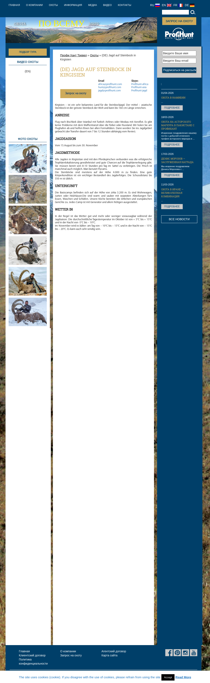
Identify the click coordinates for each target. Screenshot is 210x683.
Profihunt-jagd (139, 90)
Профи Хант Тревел (73, 55)
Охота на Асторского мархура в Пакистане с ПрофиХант (177, 125)
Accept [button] (168, 677)
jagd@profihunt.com (109, 90)
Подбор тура (27, 52)
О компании (34, 5)
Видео (107, 5)
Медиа (92, 5)
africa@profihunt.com (110, 84)
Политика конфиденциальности (33, 661)
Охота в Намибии (173, 97)
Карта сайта (110, 655)
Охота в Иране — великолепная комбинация (172, 193)
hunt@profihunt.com (109, 87)
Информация (73, 5)
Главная (14, 5)
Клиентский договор (32, 655)
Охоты (53, 5)
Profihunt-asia (138, 87)
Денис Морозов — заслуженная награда (177, 160)
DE (189, 5)
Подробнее (172, 107)
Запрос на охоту (179, 21)
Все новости (179, 219)
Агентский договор (114, 651)
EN (166, 5)
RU (155, 5)
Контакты (124, 5)
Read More (183, 677)
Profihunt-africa (139, 84)
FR (178, 5)
